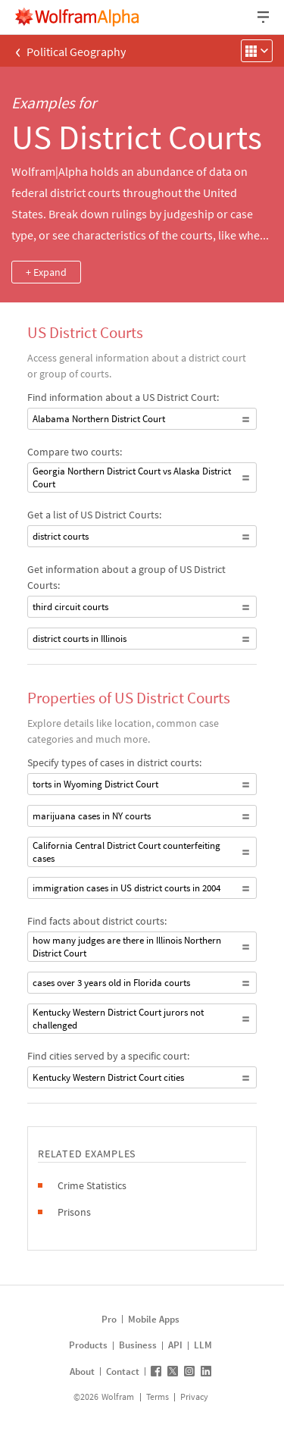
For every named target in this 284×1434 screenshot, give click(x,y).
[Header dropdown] (264, 17)
